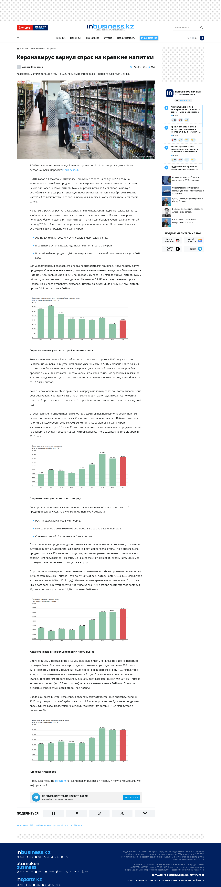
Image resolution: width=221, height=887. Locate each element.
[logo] (110, 28)
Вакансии (185, 881)
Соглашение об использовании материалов (178, 876)
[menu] (18, 39)
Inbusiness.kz (70, 171)
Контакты (142, 881)
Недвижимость (126, 39)
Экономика (92, 39)
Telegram (60, 781)
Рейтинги (198, 881)
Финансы (75, 39)
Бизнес (60, 39)
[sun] (188, 39)
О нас (131, 881)
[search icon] (201, 28)
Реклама (155, 881)
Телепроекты (169, 881)
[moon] (196, 39)
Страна (108, 39)
